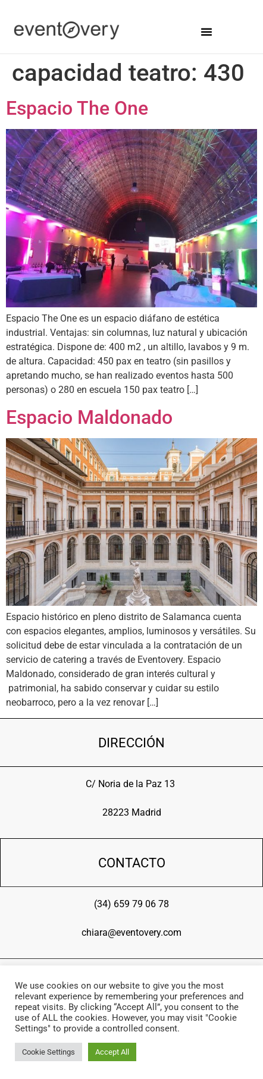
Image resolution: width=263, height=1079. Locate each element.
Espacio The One (77, 108)
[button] (206, 31)
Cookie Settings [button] (48, 1051)
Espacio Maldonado (89, 417)
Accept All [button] (112, 1051)
